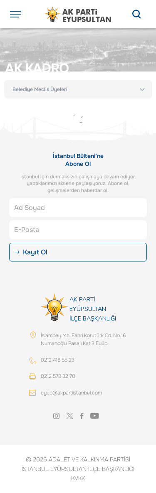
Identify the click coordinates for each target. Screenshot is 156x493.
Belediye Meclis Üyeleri (39, 89)
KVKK (78, 478)
